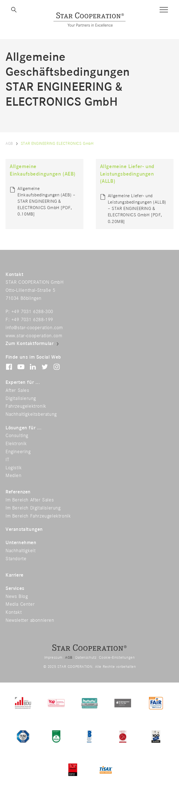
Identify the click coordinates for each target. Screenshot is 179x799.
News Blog (17, 596)
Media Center (20, 604)
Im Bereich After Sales (30, 500)
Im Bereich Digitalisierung (33, 508)
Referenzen (18, 491)
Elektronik (16, 443)
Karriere (15, 575)
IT (7, 459)
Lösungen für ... (24, 427)
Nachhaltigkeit (20, 550)
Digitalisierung (21, 398)
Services (15, 588)
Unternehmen (21, 542)
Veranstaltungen (24, 529)
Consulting (17, 435)
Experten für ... (23, 382)
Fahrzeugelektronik (26, 406)
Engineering (18, 451)
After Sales (17, 390)
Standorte (16, 558)
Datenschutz (85, 658)
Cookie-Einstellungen (117, 658)
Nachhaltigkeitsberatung (31, 414)
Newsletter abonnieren (30, 620)
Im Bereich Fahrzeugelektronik (38, 516)
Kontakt (14, 612)
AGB (9, 143)
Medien (14, 475)
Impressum (53, 658)
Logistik (14, 467)
